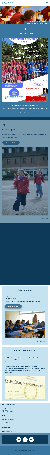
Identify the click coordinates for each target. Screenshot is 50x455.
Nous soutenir (13, 306)
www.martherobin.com (7, 422)
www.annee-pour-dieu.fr (7, 421)
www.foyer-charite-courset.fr (8, 419)
